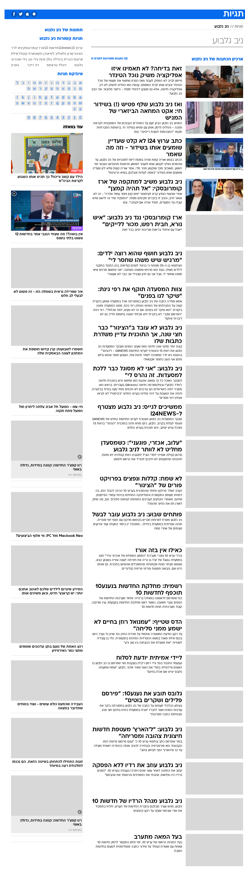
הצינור (73, 53)
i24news (60, 48)
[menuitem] (181, 4)
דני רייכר (28, 65)
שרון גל (63, 53)
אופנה (70, 4)
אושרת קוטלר (23, 53)
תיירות (102, 4)
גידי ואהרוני (14, 59)
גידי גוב (28, 59)
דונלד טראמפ (52, 65)
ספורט (183, 4)
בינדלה (53, 59)
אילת (9, 53)
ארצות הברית (68, 59)
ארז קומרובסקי (29, 48)
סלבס (155, 4)
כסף (143, 4)
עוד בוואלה (68, 127)
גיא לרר (11, 48)
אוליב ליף (51, 53)
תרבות (169, 4)
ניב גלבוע (217, 27)
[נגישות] (7, 4)
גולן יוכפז (40, 59)
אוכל (131, 4)
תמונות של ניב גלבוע (59, 30)
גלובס (74, 65)
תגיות (234, 27)
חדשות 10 (47, 48)
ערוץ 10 (72, 48)
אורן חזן (39, 53)
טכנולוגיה (85, 4)
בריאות (117, 4)
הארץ (10, 65)
